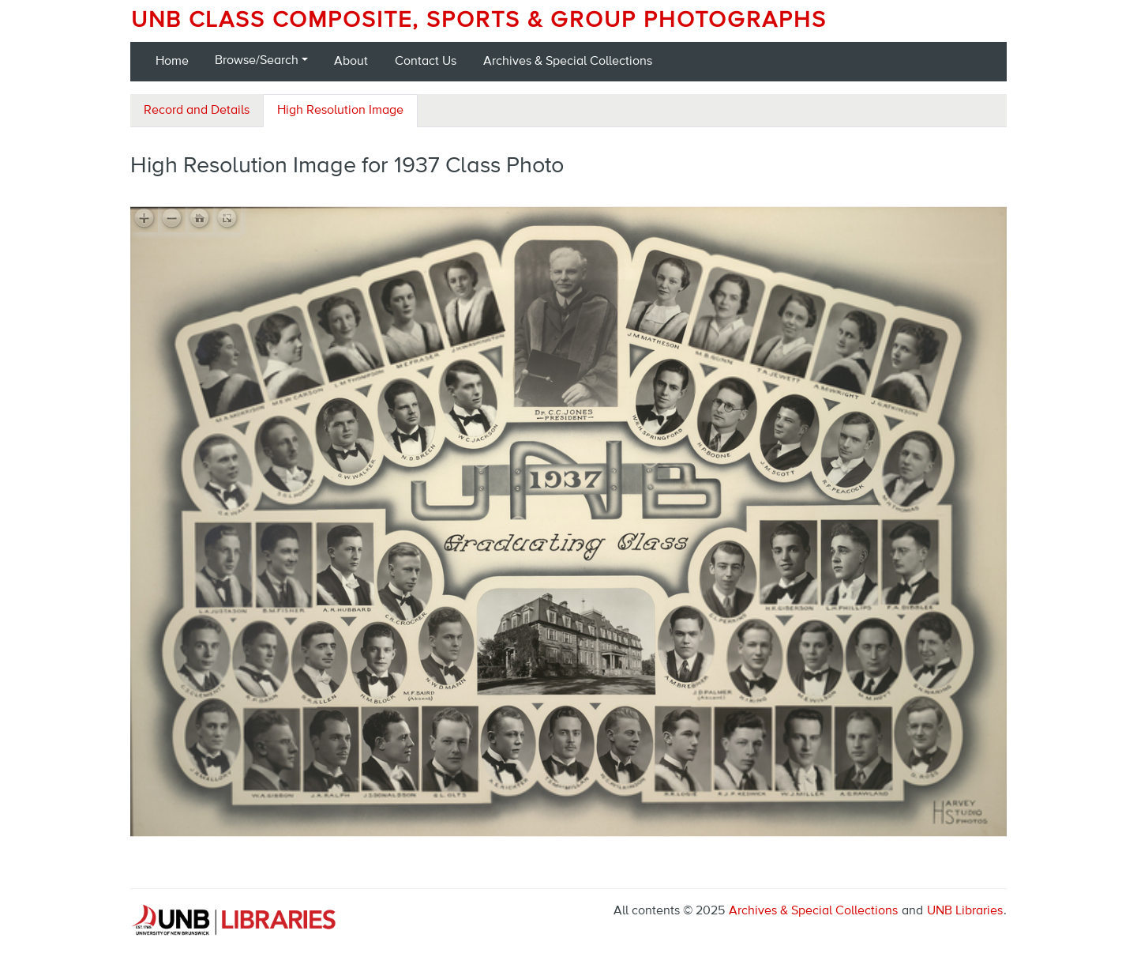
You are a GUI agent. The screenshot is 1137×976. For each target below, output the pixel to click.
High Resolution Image (340, 110)
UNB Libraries (965, 911)
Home (172, 61)
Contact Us (425, 61)
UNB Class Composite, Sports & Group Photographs (479, 20)
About (351, 61)
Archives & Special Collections (567, 61)
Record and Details (197, 110)
